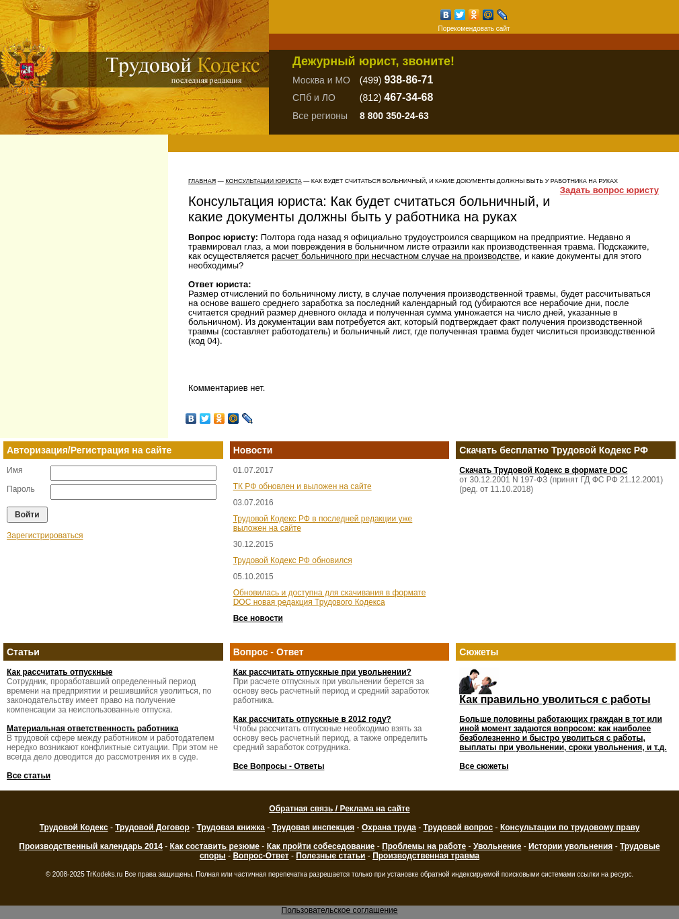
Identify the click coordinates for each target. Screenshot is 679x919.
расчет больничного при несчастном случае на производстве (396, 256)
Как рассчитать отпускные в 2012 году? (312, 719)
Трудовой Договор (152, 827)
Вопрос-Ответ (260, 855)
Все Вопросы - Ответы (279, 766)
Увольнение (497, 846)
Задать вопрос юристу (609, 190)
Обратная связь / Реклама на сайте (339, 808)
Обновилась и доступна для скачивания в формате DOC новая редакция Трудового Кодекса (329, 597)
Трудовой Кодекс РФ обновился (292, 560)
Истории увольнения (570, 846)
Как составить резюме (214, 846)
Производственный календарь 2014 (90, 846)
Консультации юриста (263, 181)
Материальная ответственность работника (92, 728)
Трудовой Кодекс (74, 827)
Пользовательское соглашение (340, 910)
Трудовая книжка (231, 827)
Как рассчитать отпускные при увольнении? (322, 672)
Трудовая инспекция (313, 827)
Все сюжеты (483, 766)
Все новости (258, 618)
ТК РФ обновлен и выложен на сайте (302, 486)
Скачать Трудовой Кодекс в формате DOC (543, 470)
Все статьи (28, 775)
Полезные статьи (330, 855)
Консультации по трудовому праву (569, 827)
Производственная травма (425, 855)
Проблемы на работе (424, 846)
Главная (202, 181)
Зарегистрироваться (45, 535)
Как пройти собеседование (321, 846)
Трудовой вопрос (458, 827)
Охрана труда (389, 827)
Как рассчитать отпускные (59, 672)
